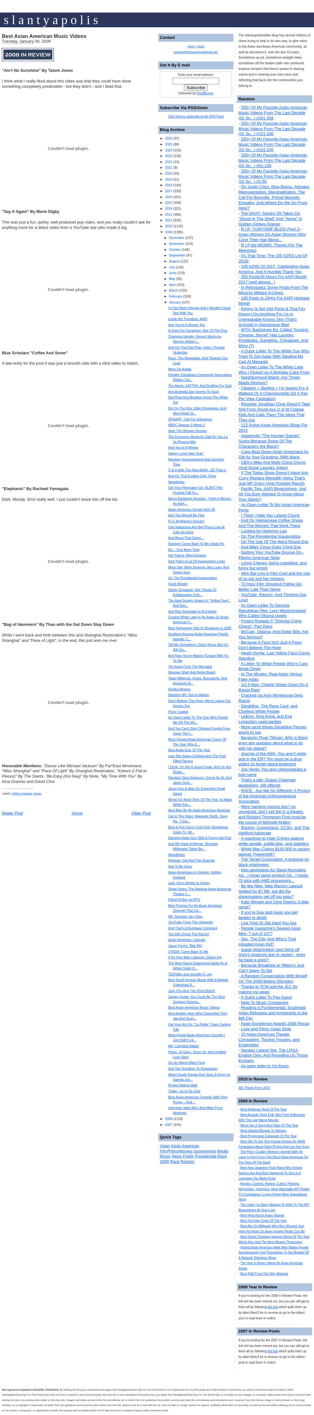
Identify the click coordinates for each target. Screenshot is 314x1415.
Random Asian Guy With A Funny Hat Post (199, 838)
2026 (168, 138)
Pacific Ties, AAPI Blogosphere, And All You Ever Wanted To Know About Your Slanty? (272, 494)
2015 (168, 202)
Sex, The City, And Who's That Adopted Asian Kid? (267, 942)
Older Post (141, 813)
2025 (168, 144)
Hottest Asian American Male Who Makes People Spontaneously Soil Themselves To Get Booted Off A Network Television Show (273, 1253)
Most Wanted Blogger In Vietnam (263, 1131)
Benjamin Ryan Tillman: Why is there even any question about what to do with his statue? (272, 743)
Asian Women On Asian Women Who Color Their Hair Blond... (272, 237)
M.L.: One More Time (184, 550)
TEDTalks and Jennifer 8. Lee (190, 974)
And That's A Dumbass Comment (192, 928)
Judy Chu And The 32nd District (191, 991)
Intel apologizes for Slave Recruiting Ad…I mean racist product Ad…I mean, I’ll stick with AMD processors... (273, 875)
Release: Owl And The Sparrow (191, 860)
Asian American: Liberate (186, 940)
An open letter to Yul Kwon (265, 1066)
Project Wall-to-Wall (182, 1085)
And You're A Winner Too (186, 325)
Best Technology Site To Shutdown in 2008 (200, 628)
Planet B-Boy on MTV (184, 899)
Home (77, 813)
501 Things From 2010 (254, 1088)
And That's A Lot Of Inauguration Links (196, 561)
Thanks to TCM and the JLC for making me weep (268, 989)
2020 (168, 173)
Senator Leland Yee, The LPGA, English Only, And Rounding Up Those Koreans (273, 1055)
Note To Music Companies (265, 1002)
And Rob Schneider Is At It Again (192, 611)
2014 (168, 208)
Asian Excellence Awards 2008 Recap (275, 1023)
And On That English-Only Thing (192, 476)
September (177, 255)
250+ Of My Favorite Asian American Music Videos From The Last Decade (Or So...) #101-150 (272, 144)
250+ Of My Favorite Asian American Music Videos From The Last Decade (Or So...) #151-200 (272, 128)
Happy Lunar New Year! (186, 453)
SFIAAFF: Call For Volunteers (190, 419)
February (175, 296)
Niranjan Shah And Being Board (191, 672)
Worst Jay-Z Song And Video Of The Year (269, 1125)
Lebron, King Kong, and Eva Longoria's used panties (265, 719)
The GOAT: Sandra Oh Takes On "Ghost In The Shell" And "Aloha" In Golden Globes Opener (270, 218)
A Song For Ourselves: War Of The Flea (197, 330)
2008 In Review (22, 793)
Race (175, 1161)
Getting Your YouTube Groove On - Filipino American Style (271, 555)
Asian (165, 1145)
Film (164, 1151)
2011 (168, 220)
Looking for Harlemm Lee (264, 531)
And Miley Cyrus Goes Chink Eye (271, 547)
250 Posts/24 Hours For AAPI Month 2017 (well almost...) (272, 279)
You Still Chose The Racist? (189, 934)
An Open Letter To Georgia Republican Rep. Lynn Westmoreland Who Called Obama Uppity (272, 610)
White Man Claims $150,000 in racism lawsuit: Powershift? (274, 852)
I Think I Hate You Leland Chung (270, 515)
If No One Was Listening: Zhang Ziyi (195, 957)
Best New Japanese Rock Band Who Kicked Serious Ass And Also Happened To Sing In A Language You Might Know (270, 1173)
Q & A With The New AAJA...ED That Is (197, 470)
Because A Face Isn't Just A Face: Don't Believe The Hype (270, 645)
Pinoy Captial (178, 712)
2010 (168, 226)
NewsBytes (176, 855)
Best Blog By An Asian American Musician (199, 810)
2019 (168, 179)
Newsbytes (176, 482)
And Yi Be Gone (180, 866)
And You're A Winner (183, 447)
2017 (168, 191)
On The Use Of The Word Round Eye (274, 541)
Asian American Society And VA (191, 509)
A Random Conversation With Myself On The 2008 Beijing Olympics (272, 979)
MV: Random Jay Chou (185, 916)
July (172, 267)
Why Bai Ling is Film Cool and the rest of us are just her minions (274, 576)
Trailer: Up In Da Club (184, 1091)
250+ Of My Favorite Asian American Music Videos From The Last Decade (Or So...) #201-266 (272, 112)
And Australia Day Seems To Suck (193, 391)
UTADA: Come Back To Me (188, 951)
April (172, 285)
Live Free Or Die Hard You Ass (268, 923)
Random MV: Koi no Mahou (188, 695)
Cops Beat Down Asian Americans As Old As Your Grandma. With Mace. (273, 454)
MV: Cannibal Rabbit (183, 1046)
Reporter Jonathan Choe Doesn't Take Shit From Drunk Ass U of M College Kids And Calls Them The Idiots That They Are (274, 412)
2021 (168, 167)
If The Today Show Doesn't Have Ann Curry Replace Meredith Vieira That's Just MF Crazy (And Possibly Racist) (273, 478)
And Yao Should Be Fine (186, 515)
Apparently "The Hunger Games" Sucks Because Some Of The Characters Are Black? (269, 441)
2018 (168, 185)
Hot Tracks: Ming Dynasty (187, 555)
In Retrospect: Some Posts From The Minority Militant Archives (273, 290)
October (175, 249)
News (177, 1156)
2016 (168, 197)
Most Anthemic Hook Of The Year (263, 1109)
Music (37, 793)
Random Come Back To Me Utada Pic (196, 544)
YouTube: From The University (190, 922)
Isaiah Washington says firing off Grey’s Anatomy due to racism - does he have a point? (271, 955)
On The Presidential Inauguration (271, 536)
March (173, 290)
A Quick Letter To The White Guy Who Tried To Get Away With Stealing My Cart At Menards (273, 356)
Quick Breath (178, 584)
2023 (168, 156)
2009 (168, 232)
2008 (168, 1119)
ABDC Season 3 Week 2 (186, 425)
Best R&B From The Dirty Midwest (264, 1273)
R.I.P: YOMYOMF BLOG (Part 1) (271, 229)
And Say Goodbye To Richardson (192, 1068)
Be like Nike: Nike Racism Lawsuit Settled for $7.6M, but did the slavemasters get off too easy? (270, 891)
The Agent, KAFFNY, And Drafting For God (200, 386)
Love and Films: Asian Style (266, 1029)
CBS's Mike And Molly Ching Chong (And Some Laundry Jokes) (272, 465)
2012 (168, 214)
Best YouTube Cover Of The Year (263, 1220)
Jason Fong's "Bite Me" (185, 946)
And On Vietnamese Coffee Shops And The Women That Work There (270, 523)
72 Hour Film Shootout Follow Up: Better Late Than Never (270, 587)
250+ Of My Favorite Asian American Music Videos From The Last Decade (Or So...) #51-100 (272, 160)
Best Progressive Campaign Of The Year (268, 1136)
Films (173, 1151)
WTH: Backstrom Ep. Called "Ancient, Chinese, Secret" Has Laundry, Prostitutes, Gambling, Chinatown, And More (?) (273, 337)
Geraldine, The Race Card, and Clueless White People (267, 709)
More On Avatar (179, 369)
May (172, 279)
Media (222, 1151)
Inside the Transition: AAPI (187, 319)
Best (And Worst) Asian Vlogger (262, 1215)
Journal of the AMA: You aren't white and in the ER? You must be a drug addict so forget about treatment (272, 759)
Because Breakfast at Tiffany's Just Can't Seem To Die (271, 968)
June (172, 273)
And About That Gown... (186, 538)
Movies (186, 1151)
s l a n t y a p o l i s (51, 20)
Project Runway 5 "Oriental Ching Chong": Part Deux (269, 624)
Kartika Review (179, 689)
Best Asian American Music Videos (44, 36)
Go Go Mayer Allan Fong (186, 1062)
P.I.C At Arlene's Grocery (186, 521)
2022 (168, 162)
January (175, 302)
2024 (168, 150)
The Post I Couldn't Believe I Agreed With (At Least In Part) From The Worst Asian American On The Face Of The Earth (273, 1157)
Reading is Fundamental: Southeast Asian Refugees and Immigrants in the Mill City (272, 1013)
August (174, 261)
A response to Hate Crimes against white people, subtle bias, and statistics (273, 841)
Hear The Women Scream (187, 431)
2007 (168, 1125)
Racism (187, 1161)
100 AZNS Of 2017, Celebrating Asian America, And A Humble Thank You (273, 269)
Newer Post (12, 813)
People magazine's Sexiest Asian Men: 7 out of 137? (269, 931)
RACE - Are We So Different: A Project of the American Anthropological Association (274, 796)
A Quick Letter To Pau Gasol (266, 997)
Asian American (185, 1145)
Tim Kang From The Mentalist (190, 666)
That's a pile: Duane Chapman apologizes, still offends (267, 783)
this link (273, 1307)
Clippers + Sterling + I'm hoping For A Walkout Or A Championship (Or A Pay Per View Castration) (273, 393)
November (176, 244)
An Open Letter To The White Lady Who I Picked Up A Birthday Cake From (274, 370)
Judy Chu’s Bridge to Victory (189, 883)
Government (205, 1151)
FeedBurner (205, 93)
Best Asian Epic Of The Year (189, 750)
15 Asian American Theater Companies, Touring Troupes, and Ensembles (269, 1039)
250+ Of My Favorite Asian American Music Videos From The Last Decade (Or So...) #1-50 (272, 176)
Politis (188, 1156)
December (176, 238)
